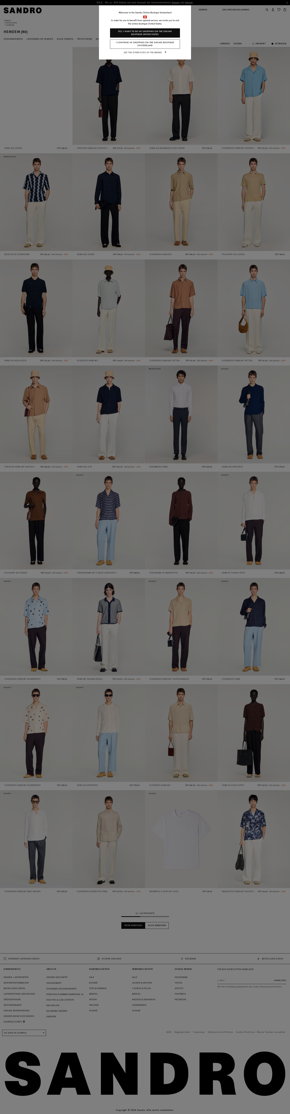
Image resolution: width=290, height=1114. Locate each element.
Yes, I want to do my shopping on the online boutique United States (145, 33)
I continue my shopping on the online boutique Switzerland (145, 44)
